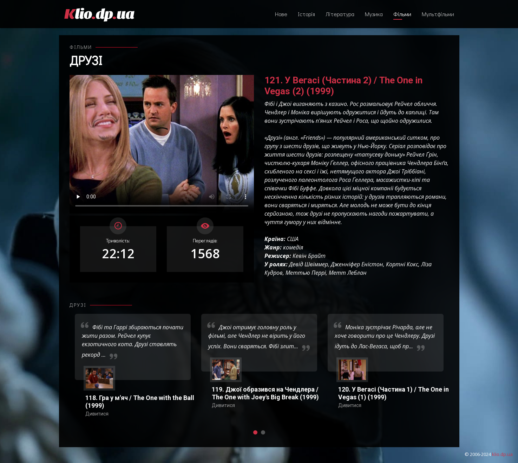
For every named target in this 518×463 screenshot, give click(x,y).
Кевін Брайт (309, 256)
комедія (293, 247)
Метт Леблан (348, 273)
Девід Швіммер (308, 264)
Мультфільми (438, 14)
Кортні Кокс (402, 264)
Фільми (402, 14)
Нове (281, 14)
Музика (374, 14)
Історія (306, 14)
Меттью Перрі (306, 273)
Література (340, 14)
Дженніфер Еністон (357, 264)
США (293, 239)
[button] (255, 432)
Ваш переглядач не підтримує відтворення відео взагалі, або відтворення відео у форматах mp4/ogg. (162, 144)
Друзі (86, 60)
